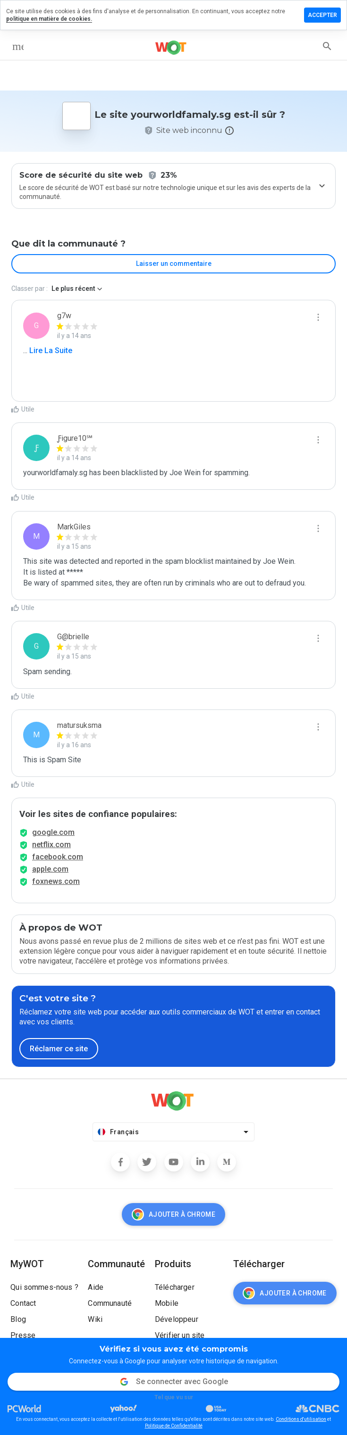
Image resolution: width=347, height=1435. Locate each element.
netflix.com (51, 844)
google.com (53, 832)
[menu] (18, 46)
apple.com (50, 869)
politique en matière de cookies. (49, 19)
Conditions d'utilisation (301, 1419)
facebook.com (57, 856)
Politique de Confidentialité (174, 1425)
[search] (327, 46)
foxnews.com (56, 881)
